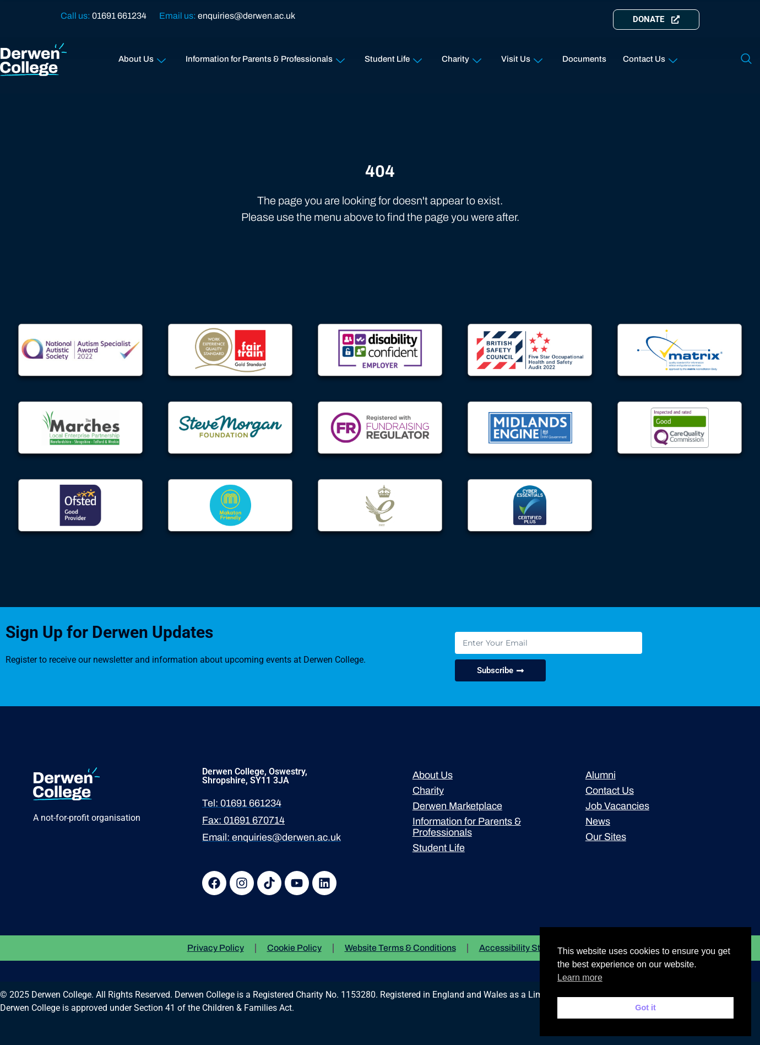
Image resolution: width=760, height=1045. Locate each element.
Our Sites (605, 836)
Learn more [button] (579, 977)
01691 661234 (119, 15)
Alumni (600, 775)
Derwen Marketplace (457, 805)
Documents (584, 59)
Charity (461, 57)
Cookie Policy (294, 947)
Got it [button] (645, 1007)
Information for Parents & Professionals (265, 57)
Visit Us (521, 57)
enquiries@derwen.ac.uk (246, 15)
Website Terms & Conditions (400, 947)
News (597, 821)
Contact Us (650, 57)
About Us (142, 57)
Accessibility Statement (526, 947)
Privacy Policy (215, 947)
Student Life (393, 57)
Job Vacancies (617, 805)
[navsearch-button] (746, 59)
